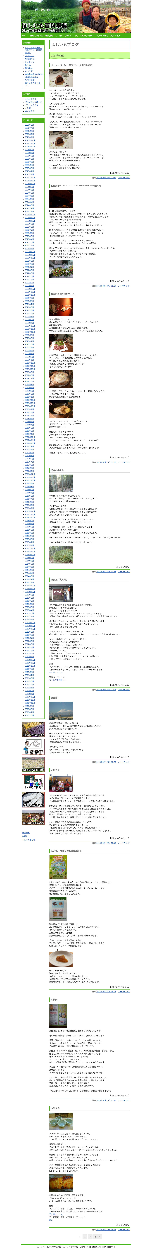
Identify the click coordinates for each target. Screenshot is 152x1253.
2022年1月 (29, 286)
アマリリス (29, 56)
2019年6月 (29, 381)
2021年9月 (29, 298)
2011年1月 (29, 694)
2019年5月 (29, 385)
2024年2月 (29, 208)
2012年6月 (29, 641)
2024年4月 (29, 202)
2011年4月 (29, 684)
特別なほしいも (51, 36)
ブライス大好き (31, 105)
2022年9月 (29, 261)
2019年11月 (30, 366)
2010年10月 (30, 703)
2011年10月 (30, 666)
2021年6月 (29, 307)
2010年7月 (29, 712)
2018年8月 (29, 412)
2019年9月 (29, 372)
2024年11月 (30, 181)
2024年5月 (29, 199)
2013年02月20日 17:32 (106, 1100)
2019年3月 (29, 391)
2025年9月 (29, 150)
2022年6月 (29, 270)
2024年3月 (29, 205)
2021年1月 (29, 323)
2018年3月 (29, 428)
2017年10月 (30, 443)
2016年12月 (30, 474)
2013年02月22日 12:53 (106, 843)
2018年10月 (30, 406)
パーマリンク (124, 178)
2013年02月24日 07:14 (106, 690)
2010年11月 (30, 700)
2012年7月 (29, 638)
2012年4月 (29, 647)
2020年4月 (29, 351)
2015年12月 (30, 511)
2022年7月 (29, 267)
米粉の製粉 (29, 80)
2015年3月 (29, 539)
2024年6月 (29, 196)
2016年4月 (29, 499)
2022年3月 (29, 279)
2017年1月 (29, 471)
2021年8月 (29, 301)
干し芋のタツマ (28, 840)
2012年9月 (29, 632)
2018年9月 (29, 409)
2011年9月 (29, 669)
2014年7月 (29, 564)
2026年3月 (29, 131)
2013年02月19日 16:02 (106, 1230)
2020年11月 (30, 329)
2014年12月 (30, 548)
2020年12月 (30, 326)
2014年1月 (29, 582)
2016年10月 (30, 480)
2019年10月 (30, 369)
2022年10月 (30, 258)
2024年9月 (29, 187)
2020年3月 (29, 354)
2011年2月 (29, 691)
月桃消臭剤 (29, 59)
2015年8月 (29, 524)
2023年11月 (30, 218)
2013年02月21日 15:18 (106, 992)
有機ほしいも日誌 (36, 36)
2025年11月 (30, 143)
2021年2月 (29, 320)
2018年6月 (29, 419)
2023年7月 (29, 230)
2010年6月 (29, 715)
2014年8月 (29, 561)
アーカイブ (28, 120)
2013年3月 (29, 613)
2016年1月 (29, 508)
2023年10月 (30, 221)
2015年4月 (29, 536)
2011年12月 (30, 660)
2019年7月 (29, 378)
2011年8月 (29, 672)
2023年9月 (29, 224)
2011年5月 (29, 681)
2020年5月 (29, 347)
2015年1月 (29, 545)
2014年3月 (29, 576)
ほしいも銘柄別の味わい (84, 36)
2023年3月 (29, 242)
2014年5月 (29, 570)
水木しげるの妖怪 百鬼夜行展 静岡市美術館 (33, 50)
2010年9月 (29, 706)
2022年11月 (30, 255)
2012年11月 (30, 626)
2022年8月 (29, 264)
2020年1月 (29, 360)
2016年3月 (29, 502)
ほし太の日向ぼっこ (33, 102)
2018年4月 (29, 425)
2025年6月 (29, 159)
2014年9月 (29, 558)
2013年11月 (30, 589)
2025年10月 (30, 147)
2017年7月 (29, 453)
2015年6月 (29, 530)
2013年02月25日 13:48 (106, 572)
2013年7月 (29, 601)
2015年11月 (30, 514)
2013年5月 (29, 607)
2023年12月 (30, 215)
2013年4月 (29, 610)
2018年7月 (29, 415)
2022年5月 (29, 273)
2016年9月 (29, 484)
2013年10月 (30, 592)
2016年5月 (29, 496)
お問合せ (26, 836)
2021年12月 (30, 289)
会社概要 (26, 833)
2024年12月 (30, 177)
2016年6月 (29, 493)
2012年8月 (29, 635)
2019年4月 (29, 388)
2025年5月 (29, 162)
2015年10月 (30, 518)
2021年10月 (30, 295)
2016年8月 (29, 487)
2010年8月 (29, 709)
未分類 (28, 108)
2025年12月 (30, 140)
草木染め (29, 68)
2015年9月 (29, 521)
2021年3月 (29, 317)
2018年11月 (30, 403)
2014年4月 (29, 573)
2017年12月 (30, 437)
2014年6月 (29, 567)
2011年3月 (29, 688)
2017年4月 (29, 462)
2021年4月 (29, 313)
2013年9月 (29, 595)
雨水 (51, 1220)
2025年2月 (29, 171)
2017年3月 (29, 465)
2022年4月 (29, 276)
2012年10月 (30, 629)
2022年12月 (30, 252)
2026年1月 (29, 137)
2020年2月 (29, 357)
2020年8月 (29, 338)
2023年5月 (29, 236)
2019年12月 (30, 363)
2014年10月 (30, 555)
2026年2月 (29, 134)
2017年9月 (29, 446)
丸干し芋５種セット (57, 680)
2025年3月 (29, 168)
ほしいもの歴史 (102, 36)
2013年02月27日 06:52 (106, 286)
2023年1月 (29, 249)
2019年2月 (29, 394)
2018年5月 (29, 422)
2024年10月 (30, 184)
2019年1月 (29, 397)
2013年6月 (29, 604)
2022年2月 (29, 283)
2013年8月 (29, 598)
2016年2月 (29, 505)
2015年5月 (29, 533)
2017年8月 (29, 450)
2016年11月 (30, 477)
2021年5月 (29, 310)
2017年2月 (29, 468)
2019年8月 (29, 375)
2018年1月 (29, 434)
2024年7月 (29, 193)
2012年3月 (29, 650)
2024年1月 (29, 211)
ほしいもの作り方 (66, 36)
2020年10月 (30, 332)
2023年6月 (29, 233)
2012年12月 (30, 623)
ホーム (24, 36)
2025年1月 (29, 174)
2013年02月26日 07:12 (106, 462)
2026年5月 (29, 125)
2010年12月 (30, 697)
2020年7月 (29, 341)
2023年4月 (29, 239)
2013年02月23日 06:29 (106, 762)
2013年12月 (30, 586)
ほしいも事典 (115, 36)
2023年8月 (29, 227)
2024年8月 (29, 190)
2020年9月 (29, 335)
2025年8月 (29, 153)
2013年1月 (29, 620)
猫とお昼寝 (29, 111)
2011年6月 (29, 678)
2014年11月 (30, 552)
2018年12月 (30, 400)
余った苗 (29, 71)
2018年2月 (29, 431)
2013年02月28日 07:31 (106, 178)
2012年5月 (29, 644)
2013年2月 (29, 616)
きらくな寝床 (30, 99)
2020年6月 (29, 344)
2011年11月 (30, 663)
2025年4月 (29, 165)
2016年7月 (29, 490)
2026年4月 (29, 128)
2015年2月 (29, 542)
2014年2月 (29, 579)
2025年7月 (29, 156)
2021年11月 (30, 292)
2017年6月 (29, 456)
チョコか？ (29, 62)
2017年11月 (30, 440)
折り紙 (28, 65)
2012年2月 (29, 654)
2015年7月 (29, 527)
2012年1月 (29, 657)
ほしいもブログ (65, 44)
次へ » (97, 1237)
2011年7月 (29, 675)
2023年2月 (29, 245)
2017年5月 (29, 459)
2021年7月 (29, 304)
